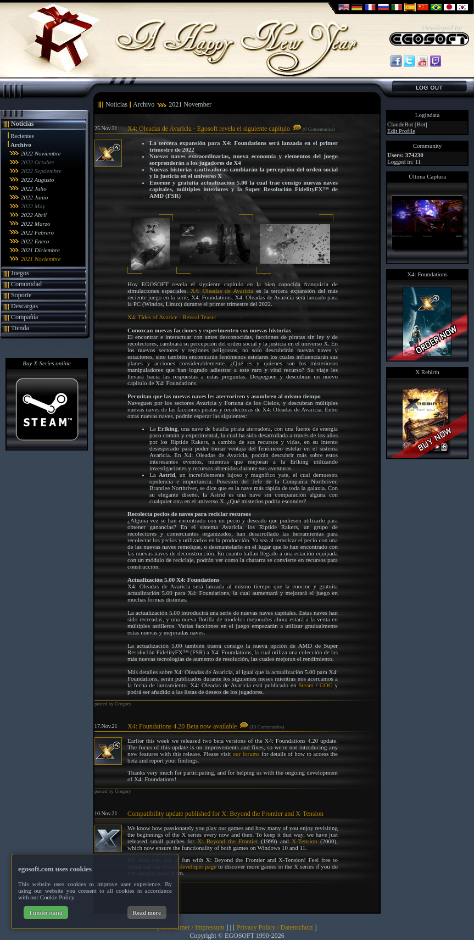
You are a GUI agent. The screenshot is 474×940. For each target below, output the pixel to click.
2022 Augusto (37, 179)
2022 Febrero (37, 232)
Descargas (24, 306)
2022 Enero (35, 241)
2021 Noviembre (41, 258)
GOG (326, 685)
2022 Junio (34, 197)
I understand (46, 912)
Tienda (20, 328)
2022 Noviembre (41, 153)
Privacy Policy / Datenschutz (275, 927)
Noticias (22, 123)
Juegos (20, 273)
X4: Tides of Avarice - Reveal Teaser (171, 317)
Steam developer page (189, 866)
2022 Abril (34, 215)
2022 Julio (34, 188)
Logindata (427, 115)
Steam (306, 685)
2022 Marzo (35, 223)
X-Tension (304, 841)
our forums (246, 753)
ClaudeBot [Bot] (407, 124)
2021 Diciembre (40, 250)
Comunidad (26, 284)
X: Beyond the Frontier (227, 841)
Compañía (24, 317)
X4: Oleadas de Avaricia (222, 290)
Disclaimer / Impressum (192, 927)
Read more (147, 912)
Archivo (20, 144)
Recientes (22, 135)
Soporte (21, 295)
